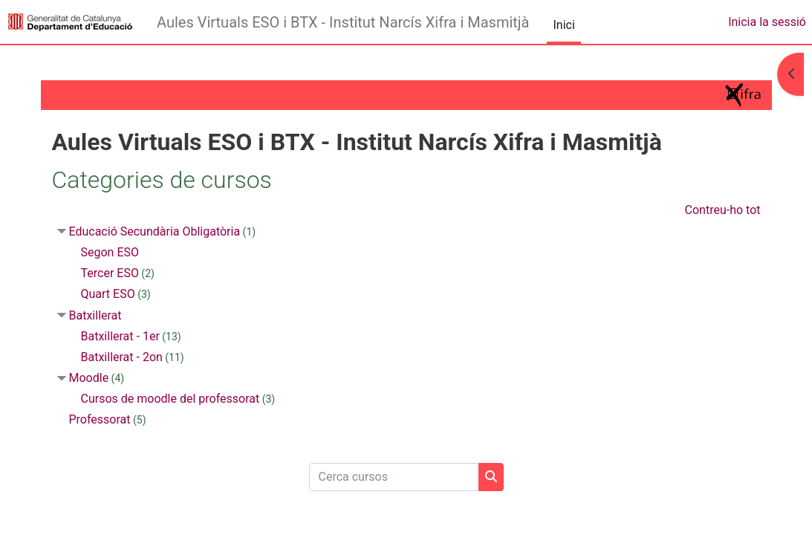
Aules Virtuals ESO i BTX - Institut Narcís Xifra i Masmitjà (343, 22)
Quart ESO (109, 294)
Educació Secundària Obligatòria (155, 231)
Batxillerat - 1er (121, 336)
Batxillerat (96, 315)
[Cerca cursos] (394, 477)
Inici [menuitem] (563, 25)
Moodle (90, 378)
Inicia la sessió (767, 22)
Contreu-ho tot (721, 210)
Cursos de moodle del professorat (171, 399)
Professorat (100, 419)
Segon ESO (111, 252)
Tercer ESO (111, 273)
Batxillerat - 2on (122, 357)
